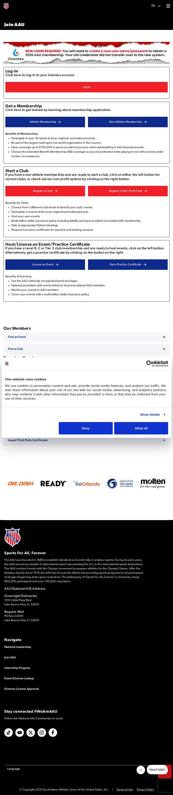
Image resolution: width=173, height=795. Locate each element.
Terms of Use (125, 789)
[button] (155, 6)
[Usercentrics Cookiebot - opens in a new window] (149, 364)
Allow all (141, 428)
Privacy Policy (145, 789)
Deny (86, 428)
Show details (150, 414)
